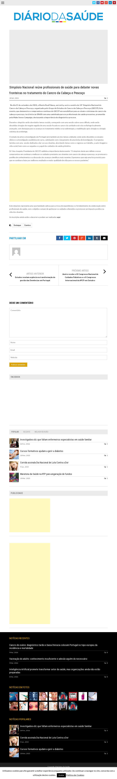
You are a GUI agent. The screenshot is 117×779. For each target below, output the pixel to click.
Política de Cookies (75, 775)
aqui (58, 217)
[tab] (15, 432)
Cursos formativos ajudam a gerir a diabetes (41, 451)
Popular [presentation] (15, 432)
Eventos (28, 225)
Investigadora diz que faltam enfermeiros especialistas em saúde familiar (56, 439)
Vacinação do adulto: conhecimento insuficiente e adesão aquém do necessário (48, 658)
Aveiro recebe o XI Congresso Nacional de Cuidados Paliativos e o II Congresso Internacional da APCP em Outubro (80, 277)
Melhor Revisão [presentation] (41, 432)
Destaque (17, 225)
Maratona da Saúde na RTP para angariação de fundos (46, 474)
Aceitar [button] (61, 775)
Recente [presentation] (26, 432)
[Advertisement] (58, 183)
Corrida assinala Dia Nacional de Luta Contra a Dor (44, 462)
